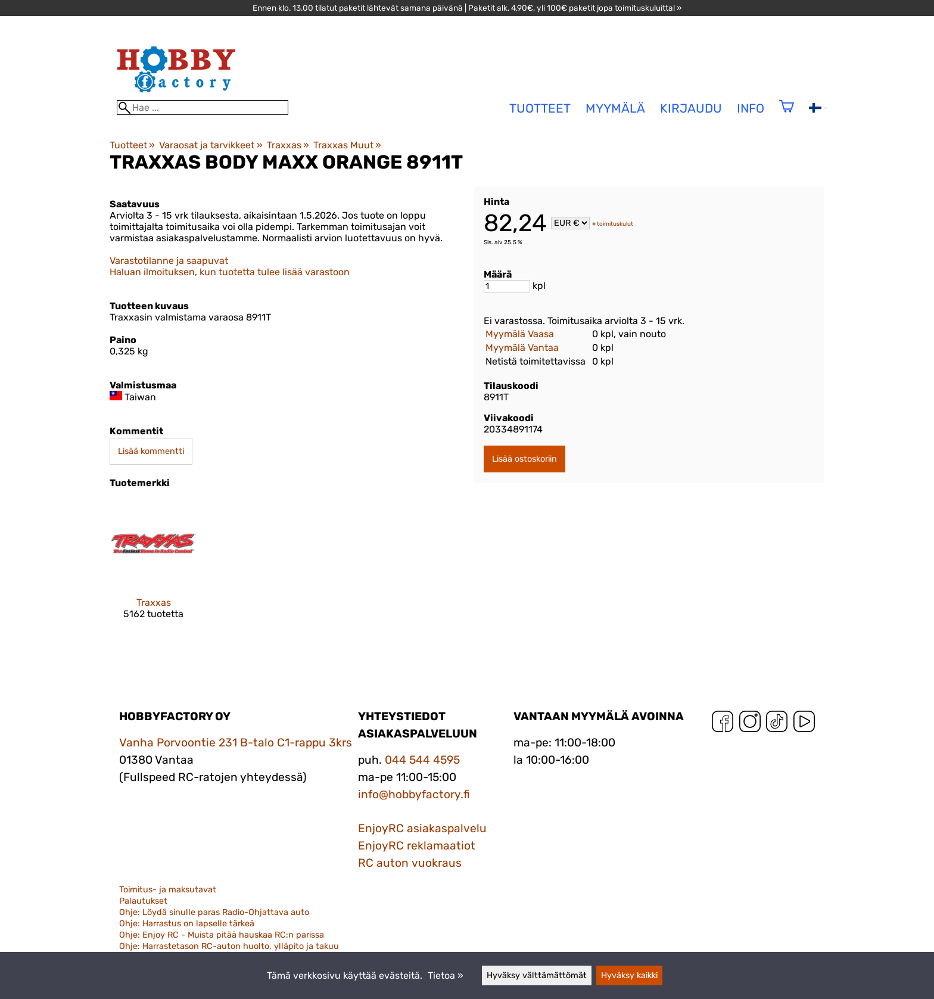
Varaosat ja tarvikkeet (210, 145)
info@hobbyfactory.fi (414, 794)
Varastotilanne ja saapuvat (169, 260)
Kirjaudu (691, 108)
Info (750, 108)
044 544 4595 (422, 760)
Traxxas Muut (347, 145)
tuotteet (540, 108)
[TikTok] (776, 724)
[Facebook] (722, 724)
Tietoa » (445, 975)
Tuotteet (132, 145)
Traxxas (288, 145)
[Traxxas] (153, 570)
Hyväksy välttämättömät (537, 975)
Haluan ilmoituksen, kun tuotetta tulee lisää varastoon (230, 272)
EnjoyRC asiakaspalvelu (422, 828)
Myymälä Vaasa (519, 334)
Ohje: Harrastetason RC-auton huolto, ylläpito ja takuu (229, 946)
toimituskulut (615, 224)
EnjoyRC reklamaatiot (416, 845)
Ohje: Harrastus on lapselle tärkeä (186, 924)
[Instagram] (750, 724)
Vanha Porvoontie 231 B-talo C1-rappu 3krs (235, 742)
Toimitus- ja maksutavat (167, 890)
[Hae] (202, 107)
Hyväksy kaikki (629, 975)
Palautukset (143, 901)
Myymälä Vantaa (522, 347)
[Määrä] (507, 286)
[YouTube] (804, 724)
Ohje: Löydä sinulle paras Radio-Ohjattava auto (214, 912)
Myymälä (615, 108)
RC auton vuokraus (410, 863)
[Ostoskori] (786, 114)
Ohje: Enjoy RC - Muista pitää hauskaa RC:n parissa (221, 935)
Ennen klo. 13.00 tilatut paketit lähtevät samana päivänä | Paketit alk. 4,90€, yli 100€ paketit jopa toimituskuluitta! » (467, 8)
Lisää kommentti (151, 451)
